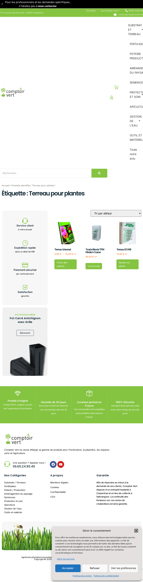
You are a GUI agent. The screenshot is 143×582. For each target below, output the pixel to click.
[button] (136, 530)
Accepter (68, 568)
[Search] (47, 173)
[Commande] (116, 213)
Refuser (95, 568)
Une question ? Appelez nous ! (29, 462)
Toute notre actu (133, 154)
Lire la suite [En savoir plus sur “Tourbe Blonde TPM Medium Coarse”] (94, 265)
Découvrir (25, 333)
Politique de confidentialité (106, 576)
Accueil (5, 185)
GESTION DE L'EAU (136, 121)
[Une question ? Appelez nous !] (7, 464)
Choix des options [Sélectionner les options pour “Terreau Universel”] (62, 264)
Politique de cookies (82, 576)
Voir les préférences (123, 568)
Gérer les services (65, 559)
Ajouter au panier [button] (124, 264)
